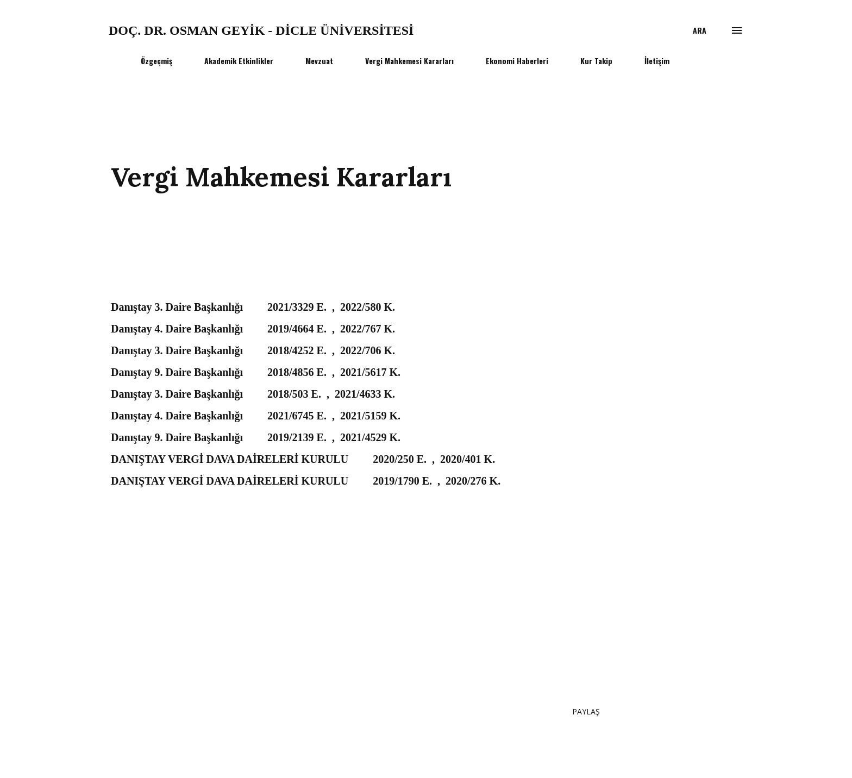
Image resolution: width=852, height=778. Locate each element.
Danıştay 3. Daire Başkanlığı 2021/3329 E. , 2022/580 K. (253, 307)
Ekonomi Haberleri (517, 60)
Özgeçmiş (156, 60)
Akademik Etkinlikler (238, 60)
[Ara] (699, 30)
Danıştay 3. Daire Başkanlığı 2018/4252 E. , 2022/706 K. (253, 350)
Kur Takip (596, 60)
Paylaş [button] (586, 711)
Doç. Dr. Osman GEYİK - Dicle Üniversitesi (261, 30)
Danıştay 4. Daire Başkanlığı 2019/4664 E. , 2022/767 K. (253, 329)
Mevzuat (319, 60)
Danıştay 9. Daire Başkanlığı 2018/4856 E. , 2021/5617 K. (255, 372)
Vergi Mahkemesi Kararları (409, 60)
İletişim (656, 60)
